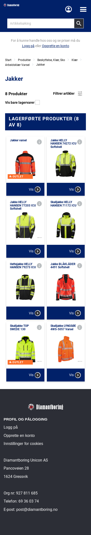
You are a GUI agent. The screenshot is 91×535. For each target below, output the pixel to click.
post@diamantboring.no (37, 509)
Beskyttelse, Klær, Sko (51, 60)
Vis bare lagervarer (22, 102)
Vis (35, 189)
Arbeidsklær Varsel (17, 65)
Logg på (11, 427)
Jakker (40, 64)
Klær (75, 60)
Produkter (24, 60)
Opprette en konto (19, 435)
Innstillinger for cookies (23, 444)
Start (8, 60)
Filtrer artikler (68, 94)
